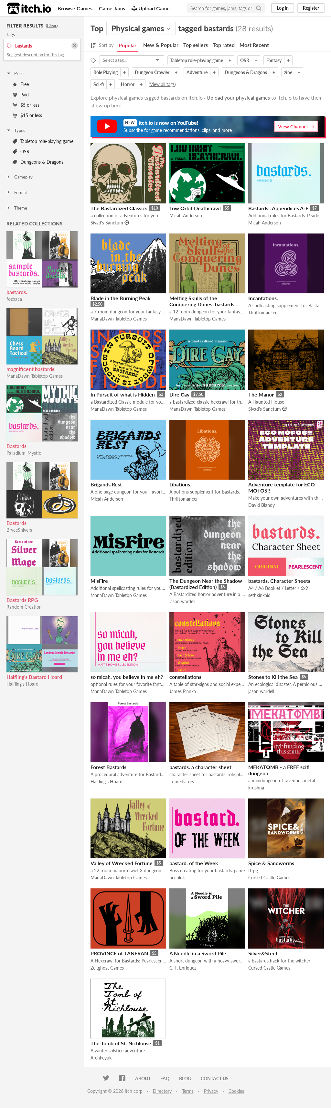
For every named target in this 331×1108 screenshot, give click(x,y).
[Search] (258, 8)
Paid (21, 94)
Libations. (180, 484)
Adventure (197, 72)
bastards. (16, 292)
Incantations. (263, 298)
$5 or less (26, 105)
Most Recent (254, 45)
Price (15, 73)
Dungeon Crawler (152, 72)
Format (16, 192)
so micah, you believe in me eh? (127, 677)
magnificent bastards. (31, 369)
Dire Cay (179, 394)
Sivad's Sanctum (107, 222)
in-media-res (181, 781)
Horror (127, 84)
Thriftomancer (262, 312)
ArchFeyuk (101, 1057)
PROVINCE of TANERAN (119, 953)
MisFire (99, 581)
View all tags (162, 84)
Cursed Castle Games (269, 877)
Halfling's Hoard (22, 684)
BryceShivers (19, 530)
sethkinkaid (259, 595)
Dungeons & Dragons (38, 162)
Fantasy (274, 60)
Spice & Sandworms (271, 863)
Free (21, 84)
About (143, 1078)
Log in (283, 8)
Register (311, 8)
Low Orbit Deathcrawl (195, 208)
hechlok (177, 877)
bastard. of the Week (193, 863)
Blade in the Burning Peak (121, 298)
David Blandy (261, 505)
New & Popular (160, 45)
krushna (256, 787)
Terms (188, 1091)
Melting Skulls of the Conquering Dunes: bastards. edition (202, 304)
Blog (185, 1078)
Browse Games (75, 8)
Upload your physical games (238, 97)
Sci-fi (98, 84)
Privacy (211, 1091)
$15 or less (27, 115)
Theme (16, 208)
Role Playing (105, 72)
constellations (185, 677)
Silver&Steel (262, 953)
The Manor (261, 394)
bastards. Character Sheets (279, 581)
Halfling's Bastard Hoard (34, 677)
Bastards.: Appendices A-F (278, 208)
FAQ (164, 1078)
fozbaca (14, 299)
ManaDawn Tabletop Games (34, 376)
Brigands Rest (106, 484)
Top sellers (195, 45)
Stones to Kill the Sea (273, 677)
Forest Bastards (108, 767)
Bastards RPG (22, 600)
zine (288, 72)
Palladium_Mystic (23, 453)
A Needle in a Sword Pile (197, 953)
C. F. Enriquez (182, 968)
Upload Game (151, 8)
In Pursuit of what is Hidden (123, 394)
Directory (162, 1091)
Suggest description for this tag (35, 54)
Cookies (236, 1091)
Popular (127, 45)
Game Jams (112, 8)
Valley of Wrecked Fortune (122, 863)
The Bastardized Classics (119, 208)
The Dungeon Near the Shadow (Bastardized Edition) (205, 584)
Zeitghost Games (107, 968)
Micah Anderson (185, 215)
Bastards (16, 446)
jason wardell (182, 601)
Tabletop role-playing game (43, 141)
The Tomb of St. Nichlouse (121, 1043)
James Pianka (182, 691)
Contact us (215, 1078)
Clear (52, 25)
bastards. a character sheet (200, 767)
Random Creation (24, 607)
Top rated (224, 45)
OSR (21, 151)
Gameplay (19, 176)
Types (15, 130)
